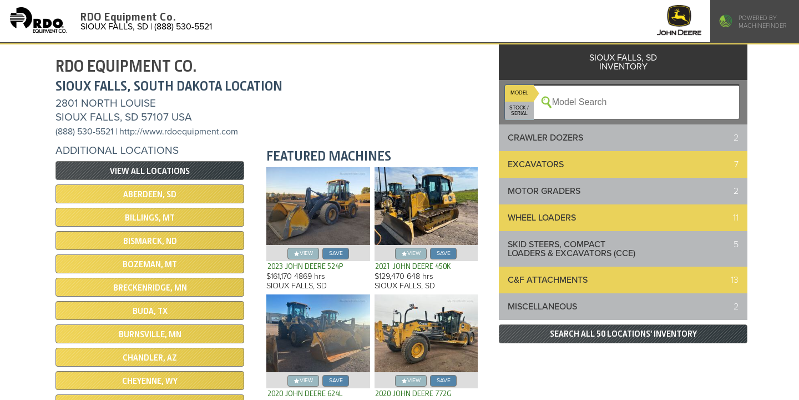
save (336, 253)
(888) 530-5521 (84, 131)
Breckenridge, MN (150, 287)
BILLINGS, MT (150, 217)
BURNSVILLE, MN (150, 334)
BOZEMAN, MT (150, 264)
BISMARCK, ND (150, 241)
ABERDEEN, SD (149, 194)
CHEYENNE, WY (150, 381)
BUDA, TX (150, 311)
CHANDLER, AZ (150, 357)
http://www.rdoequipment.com (178, 131)
